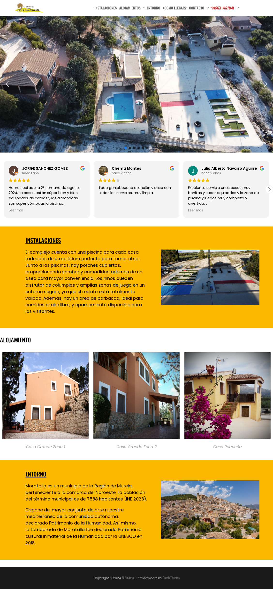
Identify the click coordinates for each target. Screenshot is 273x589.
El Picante (128, 577)
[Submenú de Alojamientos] (144, 7)
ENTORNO (35, 473)
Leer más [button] (16, 210)
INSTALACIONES (43, 240)
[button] (7, 84)
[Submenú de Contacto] (207, 7)
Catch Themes (171, 577)
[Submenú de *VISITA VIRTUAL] (237, 7)
